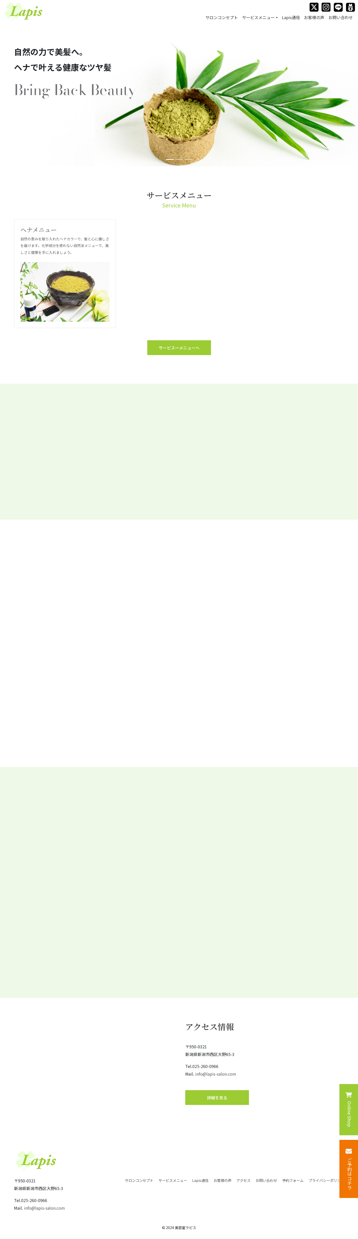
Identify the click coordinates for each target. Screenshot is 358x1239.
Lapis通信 (291, 17)
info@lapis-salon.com (215, 1074)
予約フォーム (292, 1180)
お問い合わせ (340, 17)
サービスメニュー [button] (258, 17)
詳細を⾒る (217, 1097)
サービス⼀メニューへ (179, 348)
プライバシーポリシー (326, 1180)
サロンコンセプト (221, 17)
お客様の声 (314, 17)
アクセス (243, 1180)
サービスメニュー (172, 1180)
